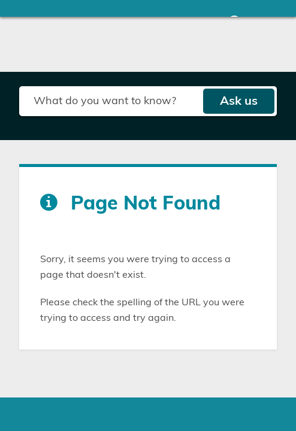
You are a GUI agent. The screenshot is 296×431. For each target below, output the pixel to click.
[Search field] (111, 101)
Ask (239, 101)
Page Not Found (146, 203)
